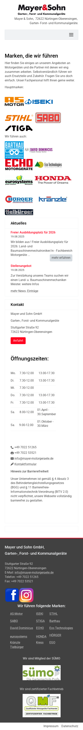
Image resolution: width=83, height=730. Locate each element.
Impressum (50, 726)
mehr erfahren (61, 257)
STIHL (53, 614)
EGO (52, 642)
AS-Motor (16, 614)
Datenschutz (69, 726)
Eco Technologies (61, 628)
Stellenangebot (21, 266)
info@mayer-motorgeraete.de (33, 458)
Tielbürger (17, 647)
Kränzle (15, 642)
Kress (39, 642)
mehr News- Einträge (24, 291)
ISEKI (39, 614)
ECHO (40, 628)
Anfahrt (18, 340)
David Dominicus (21, 628)
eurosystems (18, 636)
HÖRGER (55, 635)
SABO (14, 621)
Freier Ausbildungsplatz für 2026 (33, 232)
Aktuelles (18, 223)
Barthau (54, 621)
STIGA (40, 621)
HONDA (41, 636)
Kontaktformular (25, 464)
